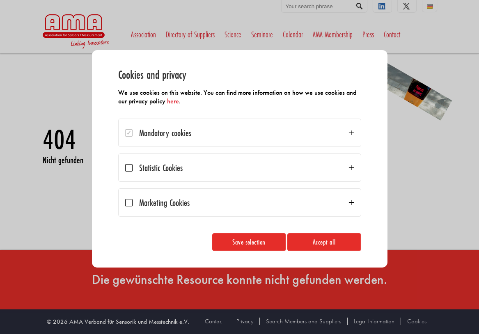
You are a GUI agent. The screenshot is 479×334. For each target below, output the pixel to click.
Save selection (249, 242)
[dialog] (239, 159)
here (173, 101)
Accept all (324, 242)
